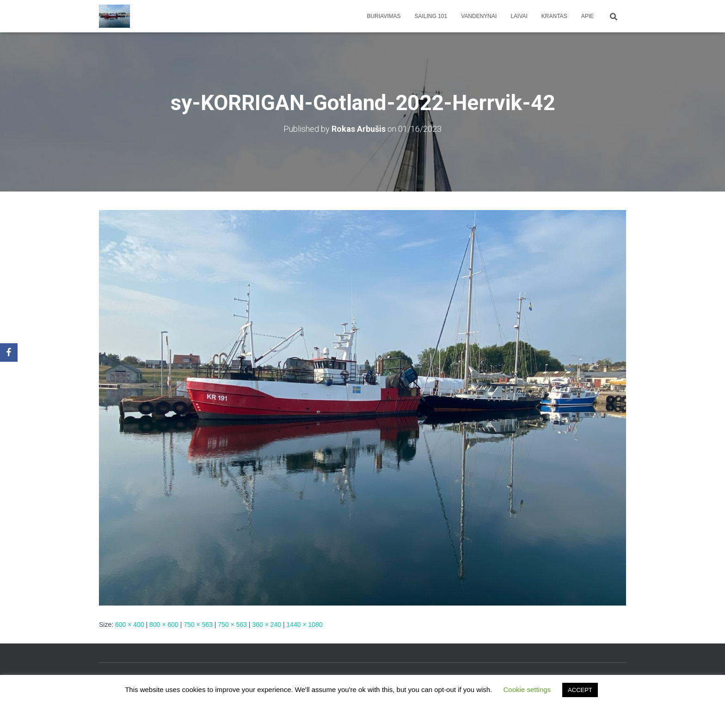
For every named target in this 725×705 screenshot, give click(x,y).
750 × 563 (198, 624)
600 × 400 (129, 624)
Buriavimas (383, 16)
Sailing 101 (431, 16)
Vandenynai (479, 16)
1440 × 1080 (304, 624)
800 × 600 (163, 624)
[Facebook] (9, 352)
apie (587, 16)
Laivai (518, 16)
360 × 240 (266, 624)
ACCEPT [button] (580, 689)
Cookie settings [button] (527, 689)
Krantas (554, 16)
